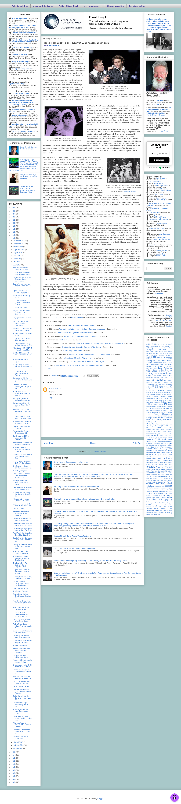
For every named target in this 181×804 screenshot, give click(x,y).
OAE (152, 451)
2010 (14, 767)
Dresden (149, 398)
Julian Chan (158, 216)
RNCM (170, 471)
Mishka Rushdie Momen (161, 239)
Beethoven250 (159, 359)
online (161, 450)
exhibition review (155, 406)
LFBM (167, 429)
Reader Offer (150, 469)
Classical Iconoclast (168, 316)
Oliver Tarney (160, 200)
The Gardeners (158, 493)
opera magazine (166, 452)
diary (170, 396)
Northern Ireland (152, 449)
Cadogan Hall (167, 375)
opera (170, 451)
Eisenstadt (149, 402)
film (161, 408)
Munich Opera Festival (152, 437)
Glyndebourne (167, 414)
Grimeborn (168, 418)
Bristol (160, 362)
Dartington (155, 396)
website (170, 505)
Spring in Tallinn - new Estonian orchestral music (20, 482)
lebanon (148, 428)
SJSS (154, 480)
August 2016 (18, 253)
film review (165, 408)
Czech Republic (167, 394)
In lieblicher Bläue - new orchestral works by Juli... (22, 344)
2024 (14, 214)
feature (163, 406)
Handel (158, 422)
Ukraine (161, 501)
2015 (14, 752)
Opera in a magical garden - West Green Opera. (22, 620)
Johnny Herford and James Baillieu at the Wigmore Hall (22, 546)
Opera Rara (161, 455)
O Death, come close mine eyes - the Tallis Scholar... (23, 417)
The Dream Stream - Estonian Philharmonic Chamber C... (21, 449)
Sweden (169, 490)
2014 (14, 755)
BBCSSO (169, 357)
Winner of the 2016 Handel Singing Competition (22, 641)
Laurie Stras (152, 245)
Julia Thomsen (161, 198)
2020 (14, 226)
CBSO (167, 377)
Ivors (170, 424)
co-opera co (163, 386)
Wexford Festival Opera (163, 508)
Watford (163, 505)
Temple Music (163, 491)
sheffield (149, 480)
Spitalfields (150, 486)
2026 (14, 208)
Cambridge (149, 377)
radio (162, 467)
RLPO (165, 471)
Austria (165, 350)
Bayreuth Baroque (157, 355)
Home (49, 369)
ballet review (158, 351)
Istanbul (162, 424)
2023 (14, 217)
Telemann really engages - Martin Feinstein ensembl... (22, 650)
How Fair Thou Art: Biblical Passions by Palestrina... (22, 677)
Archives (129, 191)
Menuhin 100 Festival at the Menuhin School (22, 661)
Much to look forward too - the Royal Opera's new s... (22, 603)
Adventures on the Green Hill (161, 346)
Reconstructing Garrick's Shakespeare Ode (21, 432)
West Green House (165, 506)
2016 (14, 238)
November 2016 (19, 244)
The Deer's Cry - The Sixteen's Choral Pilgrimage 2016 (20, 565)
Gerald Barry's (75, 333)
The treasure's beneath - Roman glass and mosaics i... (21, 513)
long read (157, 433)
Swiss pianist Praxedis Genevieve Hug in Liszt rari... (22, 698)
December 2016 (19, 241)
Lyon (170, 433)
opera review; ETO (158, 457)
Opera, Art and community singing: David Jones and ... (22, 286)
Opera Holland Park (153, 452)
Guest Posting (157, 419)
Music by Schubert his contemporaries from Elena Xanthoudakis (100, 343)
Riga (162, 471)
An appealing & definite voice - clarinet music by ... (22, 366)
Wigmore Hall (152, 510)
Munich (170, 435)
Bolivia (158, 361)
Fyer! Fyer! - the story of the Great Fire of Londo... (22, 534)
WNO (165, 513)
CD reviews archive (115, 6)
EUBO (170, 404)
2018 (14, 232)
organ (166, 457)
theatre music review (153, 497)
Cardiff (162, 377)
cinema (155, 384)
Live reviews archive (93, 6)
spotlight (168, 486)
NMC (157, 445)
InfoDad (169, 326)
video (163, 503)
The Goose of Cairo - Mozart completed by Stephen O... (21, 558)
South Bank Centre (163, 484)
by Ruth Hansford (158, 374)
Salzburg (149, 476)
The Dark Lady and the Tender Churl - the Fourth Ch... (22, 412)
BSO (164, 366)
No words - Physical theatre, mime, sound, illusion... (22, 329)
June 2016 (17, 259)
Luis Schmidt (160, 178)
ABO (147, 346)
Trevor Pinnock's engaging (81, 325)
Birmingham (150, 361)
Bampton (149, 353)
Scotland (149, 478)
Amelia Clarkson (161, 223)
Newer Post (48, 443)
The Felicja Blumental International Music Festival (20, 711)
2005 (14, 782)
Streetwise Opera (166, 488)
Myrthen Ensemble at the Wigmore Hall (77, 358)
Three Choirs (151, 499)
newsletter (149, 445)
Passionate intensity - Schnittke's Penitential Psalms (21, 302)
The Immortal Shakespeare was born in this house (22, 443)
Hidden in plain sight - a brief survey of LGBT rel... (21, 704)
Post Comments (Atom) (97, 451)
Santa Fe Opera (163, 476)
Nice (154, 445)
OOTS (165, 450)
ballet (151, 351)
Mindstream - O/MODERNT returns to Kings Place (22, 349)
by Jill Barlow (160, 372)
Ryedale (149, 474)
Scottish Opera (158, 478)
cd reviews (168, 380)
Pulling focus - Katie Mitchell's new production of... (22, 626)
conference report (152, 392)
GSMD (148, 419)
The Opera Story (156, 495)
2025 (14, 211)
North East (150, 447)
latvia (170, 426)
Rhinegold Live (155, 471)
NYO (170, 449)
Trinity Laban (163, 499)
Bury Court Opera (151, 368)
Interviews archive (137, 6)
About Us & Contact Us (43, 6)
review (148, 471)
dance (148, 396)
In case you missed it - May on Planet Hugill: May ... (22, 577)
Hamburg (149, 422)
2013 (14, 758)
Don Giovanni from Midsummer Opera (20, 656)
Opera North (54, 317)
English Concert (166, 402)
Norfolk (169, 445)
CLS (152, 386)
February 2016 (18, 745)
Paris (158, 460)
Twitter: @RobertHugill (68, 6)
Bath (147, 355)
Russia (166, 473)
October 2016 (18, 247)
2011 (14, 764)
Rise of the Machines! (20, 588)
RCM (170, 467)
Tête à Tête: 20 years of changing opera (21, 608)
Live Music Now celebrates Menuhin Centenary (22, 519)
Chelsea (149, 382)
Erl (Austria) (154, 404)
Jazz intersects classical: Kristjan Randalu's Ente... (22, 505)
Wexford (149, 508)
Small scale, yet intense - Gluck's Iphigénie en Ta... (22, 467)
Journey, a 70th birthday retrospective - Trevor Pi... (21, 731)
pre (166, 464)
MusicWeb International (164, 320)
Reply (51, 398)
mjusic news (163, 435)
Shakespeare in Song (20, 307)
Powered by (159, 168)
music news (160, 439)
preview (150, 466)
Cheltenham (157, 382)
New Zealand (163, 443)
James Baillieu (159, 183)
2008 (14, 773)
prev (170, 464)
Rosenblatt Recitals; (153, 473)
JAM (147, 426)
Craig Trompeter (154, 212)
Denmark (163, 396)
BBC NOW (161, 357)
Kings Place (163, 426)
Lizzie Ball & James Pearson (158, 220)
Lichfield (149, 431)
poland (148, 464)
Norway (162, 449)
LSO (166, 433)
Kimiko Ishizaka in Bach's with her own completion (78, 365)
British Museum (167, 362)
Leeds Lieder (167, 428)
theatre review (166, 497)
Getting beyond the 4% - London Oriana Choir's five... (22, 405)
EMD (155, 402)
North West (159, 447)
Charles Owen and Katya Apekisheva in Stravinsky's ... (21, 312)
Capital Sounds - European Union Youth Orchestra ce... (22, 540)
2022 (14, 220)
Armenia (155, 350)
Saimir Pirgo (72, 351)
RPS (162, 473)
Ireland (157, 424)
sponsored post (159, 486)
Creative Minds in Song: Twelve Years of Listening (72, 536)
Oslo (170, 457)
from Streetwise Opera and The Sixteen (81, 347)
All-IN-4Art (158, 348)
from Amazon (158, 293)
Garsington (156, 412)
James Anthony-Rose (156, 229)
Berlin (170, 359)
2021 (14, 223)
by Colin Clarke (163, 370)
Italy (167, 424)
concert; (169, 390)
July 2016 (17, 256)
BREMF (149, 363)
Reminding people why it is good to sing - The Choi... (22, 529)
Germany (169, 412)
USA (165, 501)
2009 (14, 770)
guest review (167, 419)
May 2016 (17, 262)
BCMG (148, 359)
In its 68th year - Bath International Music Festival (20, 373)
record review (160, 469)
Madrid (148, 435)
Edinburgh (155, 400)
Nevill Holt (168, 441)
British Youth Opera (152, 364)
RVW (170, 473)
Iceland (165, 422)
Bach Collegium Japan (21, 686)
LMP (164, 431)
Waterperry (156, 505)
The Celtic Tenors (155, 182)
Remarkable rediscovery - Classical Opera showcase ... (22, 279)
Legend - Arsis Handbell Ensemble (21, 427)
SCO (170, 476)
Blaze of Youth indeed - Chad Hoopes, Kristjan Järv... (22, 596)
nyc (166, 449)
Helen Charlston (165, 191)
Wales (148, 505)
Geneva (163, 412)
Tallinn (156, 491)
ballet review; (168, 351)
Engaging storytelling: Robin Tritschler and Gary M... (22, 666)
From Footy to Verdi (20, 645)
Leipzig (148, 429)
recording (169, 469)
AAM (170, 344)
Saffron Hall (156, 474)
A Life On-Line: (163, 344)
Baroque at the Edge (166, 353)
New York (156, 443)
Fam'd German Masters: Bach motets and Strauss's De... (21, 476)
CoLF (170, 386)
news (169, 443)
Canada (156, 377)
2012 (14, 761)
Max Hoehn (159, 194)
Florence (159, 410)
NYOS (148, 450)
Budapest (169, 366)
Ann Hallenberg (164, 234)
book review (167, 361)
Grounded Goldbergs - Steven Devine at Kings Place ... (22, 691)
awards (170, 350)
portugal (154, 464)
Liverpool (159, 431)
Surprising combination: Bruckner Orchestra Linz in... (22, 380)
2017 (14, 235)
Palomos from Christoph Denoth (90, 354)
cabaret (159, 375)
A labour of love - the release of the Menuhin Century (22, 725)
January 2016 (18, 748)
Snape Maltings (151, 482)
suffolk (163, 490)
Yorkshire (157, 514)
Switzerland (150, 491)
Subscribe (159, 160)
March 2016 (17, 742)
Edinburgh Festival (165, 400)
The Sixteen (167, 495)
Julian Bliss (161, 254)
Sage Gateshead (166, 474)
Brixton (154, 366)
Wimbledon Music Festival (154, 512)
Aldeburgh (150, 348)
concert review (155, 390)
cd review (157, 380)
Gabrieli (148, 412)
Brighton (155, 362)
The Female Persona (20, 591)
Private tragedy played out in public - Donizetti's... (22, 422)
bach (147, 351)
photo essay (159, 462)
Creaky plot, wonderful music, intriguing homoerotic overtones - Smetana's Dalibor (84, 499)
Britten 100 (163, 364)
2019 (14, 229)
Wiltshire (169, 510)
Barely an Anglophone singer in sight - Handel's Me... (22, 718)
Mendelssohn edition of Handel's (86, 362)
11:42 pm (58, 388)
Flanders (154, 410)
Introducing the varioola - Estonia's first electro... (22, 500)
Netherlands (161, 441)
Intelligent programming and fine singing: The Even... (22, 524)
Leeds (159, 428)
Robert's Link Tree (20, 6)
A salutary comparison (20, 471)
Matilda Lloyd (160, 256)
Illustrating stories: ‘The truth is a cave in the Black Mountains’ (76, 487)
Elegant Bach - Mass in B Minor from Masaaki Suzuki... (22, 571)
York (152, 514)
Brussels (159, 366)
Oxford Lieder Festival (159, 459)
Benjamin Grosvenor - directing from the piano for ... (22, 386)
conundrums (162, 392)
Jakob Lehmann (161, 250)
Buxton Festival (163, 368)
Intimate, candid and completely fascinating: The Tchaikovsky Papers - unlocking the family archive (90, 561)
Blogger (100, 799)
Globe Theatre (152, 414)
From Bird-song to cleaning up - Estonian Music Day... (22, 456)
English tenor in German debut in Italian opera (70, 462)
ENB (158, 402)
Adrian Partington (162, 185)
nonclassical (163, 445)
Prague (161, 464)
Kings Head (154, 426)
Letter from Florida (158, 429)
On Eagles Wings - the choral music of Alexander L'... (21, 324)
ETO (165, 404)
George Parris (161, 218)
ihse (170, 422)
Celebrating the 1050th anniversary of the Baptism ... (21, 438)
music (165, 437)
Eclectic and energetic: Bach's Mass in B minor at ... (22, 672)
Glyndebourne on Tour (153, 416)
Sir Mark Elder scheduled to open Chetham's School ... (22, 355)
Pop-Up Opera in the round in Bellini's (82, 329)
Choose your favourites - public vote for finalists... (22, 682)
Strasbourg (157, 488)
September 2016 (19, 250)
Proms (158, 467)
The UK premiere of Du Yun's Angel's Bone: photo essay (74, 548)
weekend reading (151, 506)
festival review (156, 408)
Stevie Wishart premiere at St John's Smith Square (22, 462)
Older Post (137, 443)
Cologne (149, 388)
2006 (14, 779)
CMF (156, 386)
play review (168, 462)
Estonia (161, 404)
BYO (154, 375)
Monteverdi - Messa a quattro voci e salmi (20, 268)
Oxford (148, 459)
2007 (14, 776)
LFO (170, 429)
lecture (154, 428)
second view (168, 478)
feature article (54, 45)
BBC (154, 357)
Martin (51, 388)
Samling (155, 476)
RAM (166, 467)
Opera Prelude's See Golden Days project (21, 291)
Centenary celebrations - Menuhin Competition (21, 636)
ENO (148, 404)
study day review (152, 490)
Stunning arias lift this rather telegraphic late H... (22, 632)
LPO (162, 433)
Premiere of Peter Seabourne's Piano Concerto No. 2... (20, 614)
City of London (162, 384)
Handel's (65, 340)
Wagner (169, 503)
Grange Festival (166, 416)
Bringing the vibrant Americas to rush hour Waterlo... (21, 393)
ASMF (160, 350)
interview (150, 424)
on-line (156, 451)
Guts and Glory (18, 509)
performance (167, 461)
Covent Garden (77, 317)
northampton (168, 447)
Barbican (156, 353)
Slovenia (160, 480)
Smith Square (168, 480)
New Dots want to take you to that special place (22, 488)
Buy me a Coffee (162, 131)
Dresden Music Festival (160, 398)
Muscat (162, 437)
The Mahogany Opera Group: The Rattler (20, 552)
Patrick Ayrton (161, 238)
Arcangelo (149, 350)
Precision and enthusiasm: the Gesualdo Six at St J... (22, 494)
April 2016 (17, 265)
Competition (159, 388)
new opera (149, 443)
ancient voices (167, 348)
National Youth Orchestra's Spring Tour (22, 737)
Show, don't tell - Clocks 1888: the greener (21, 339)
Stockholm (149, 488)
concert (169, 388)
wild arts (163, 510)
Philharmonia (150, 462)
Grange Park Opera (154, 418)
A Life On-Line (151, 344)
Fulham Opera (167, 410)
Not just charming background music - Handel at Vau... (21, 583)
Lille (154, 431)
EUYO (148, 406)
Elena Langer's (80, 336)
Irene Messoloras (162, 189)
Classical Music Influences (155, 115)
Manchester (155, 435)
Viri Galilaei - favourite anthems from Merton (21, 399)
